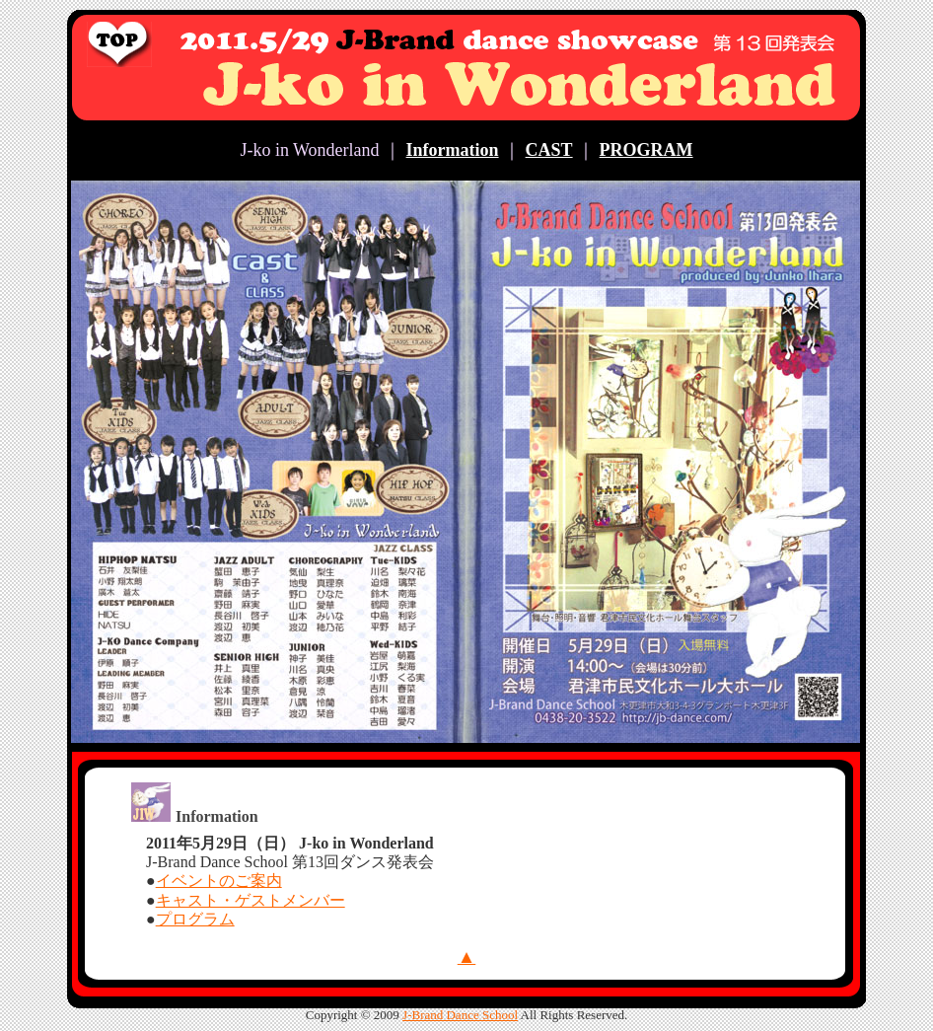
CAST (549, 150)
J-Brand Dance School (460, 1014)
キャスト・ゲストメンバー (250, 900)
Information (452, 150)
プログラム (195, 919)
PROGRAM (646, 150)
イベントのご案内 (219, 880)
